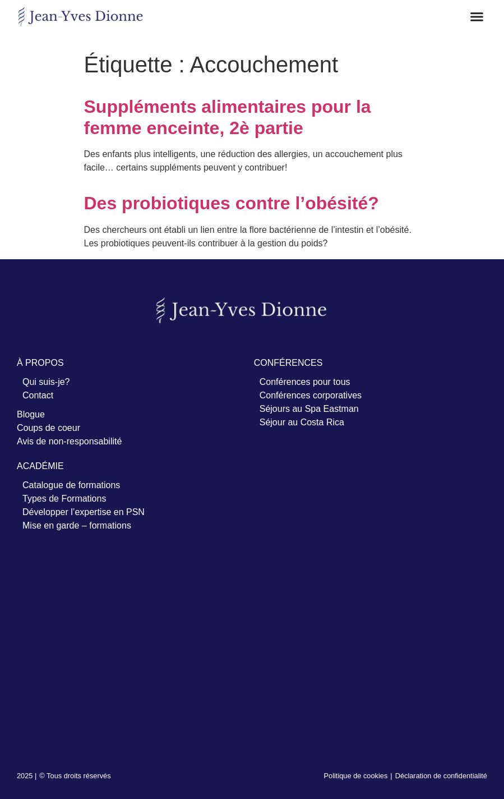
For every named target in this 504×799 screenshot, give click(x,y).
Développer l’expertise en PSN (83, 512)
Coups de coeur (48, 428)
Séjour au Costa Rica (302, 422)
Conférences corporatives (311, 395)
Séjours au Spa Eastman (309, 409)
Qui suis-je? (46, 382)
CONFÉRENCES (288, 363)
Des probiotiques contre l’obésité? (231, 203)
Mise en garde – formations (76, 525)
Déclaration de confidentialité (441, 776)
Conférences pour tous (305, 382)
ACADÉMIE (40, 466)
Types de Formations (64, 498)
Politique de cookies (356, 776)
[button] (477, 16)
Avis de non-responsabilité (69, 441)
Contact (37, 395)
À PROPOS (40, 363)
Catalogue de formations (71, 485)
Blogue (31, 414)
